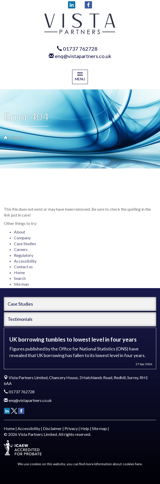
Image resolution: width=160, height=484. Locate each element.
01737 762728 (80, 49)
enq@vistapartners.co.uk (83, 56)
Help (85, 428)
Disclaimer (52, 428)
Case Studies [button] (20, 304)
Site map (99, 428)
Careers (21, 256)
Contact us (23, 273)
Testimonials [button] (20, 319)
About (19, 238)
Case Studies (25, 250)
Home (19, 279)
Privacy (71, 428)
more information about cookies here (114, 464)
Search (20, 285)
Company (22, 244)
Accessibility (25, 267)
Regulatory (23, 261)
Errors (16, 138)
